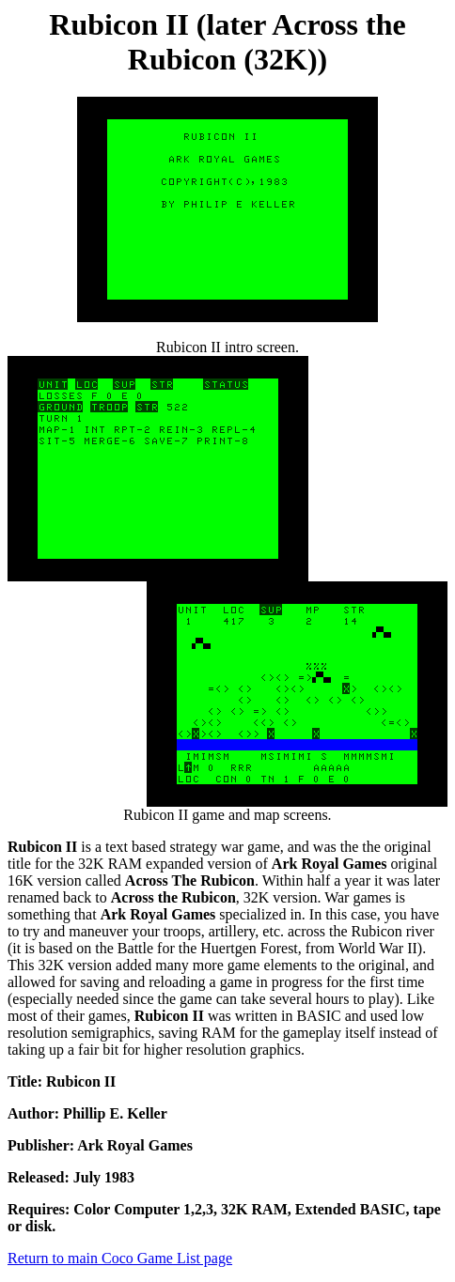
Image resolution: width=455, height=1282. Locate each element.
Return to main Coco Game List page (120, 1258)
